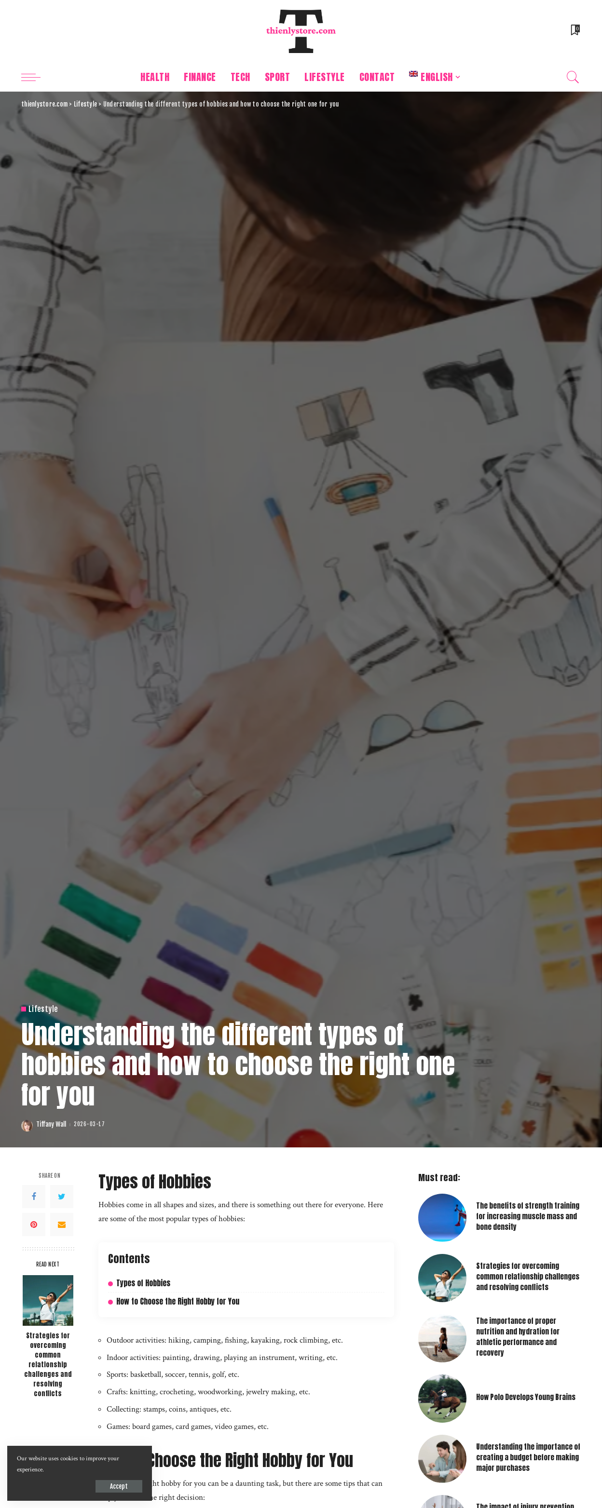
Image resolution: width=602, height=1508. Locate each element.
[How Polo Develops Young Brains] (442, 1398)
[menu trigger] (35, 77)
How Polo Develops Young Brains (525, 1397)
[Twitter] (61, 1196)
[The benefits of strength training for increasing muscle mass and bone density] (442, 1218)
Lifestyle (43, 1009)
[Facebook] (33, 1196)
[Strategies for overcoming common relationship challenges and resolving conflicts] (48, 1300)
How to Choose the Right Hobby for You (177, 1301)
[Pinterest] (33, 1224)
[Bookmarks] (574, 31)
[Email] (61, 1224)
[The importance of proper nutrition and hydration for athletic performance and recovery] (442, 1338)
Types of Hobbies (143, 1283)
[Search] (573, 77)
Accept (119, 1486)
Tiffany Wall (51, 1124)
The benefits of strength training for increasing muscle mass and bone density (527, 1216)
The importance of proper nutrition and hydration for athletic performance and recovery (518, 1337)
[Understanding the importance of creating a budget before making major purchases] (442, 1459)
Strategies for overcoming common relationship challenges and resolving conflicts (48, 1364)
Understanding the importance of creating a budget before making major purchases (528, 1457)
